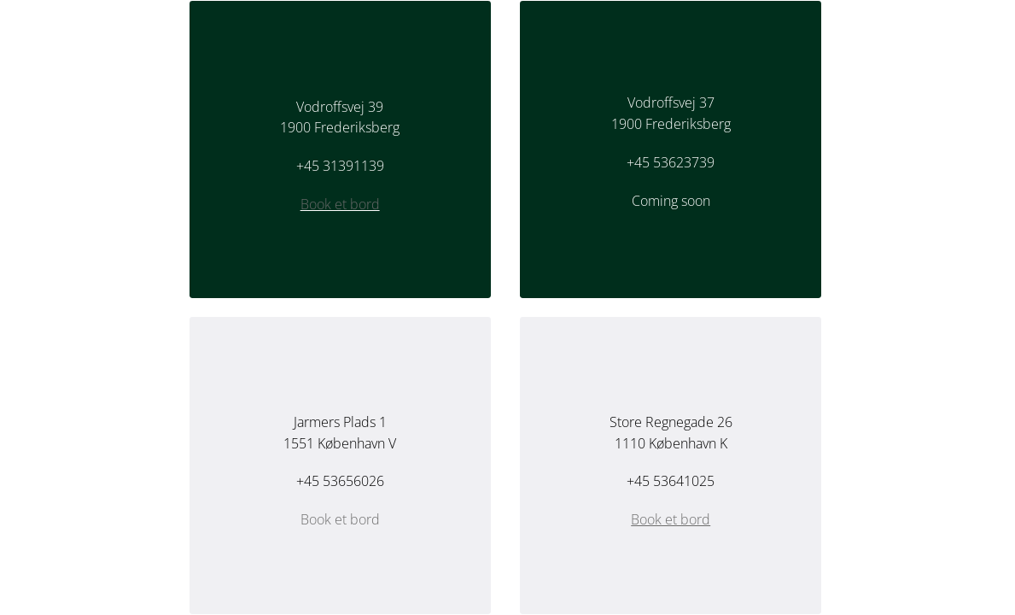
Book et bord (340, 204)
